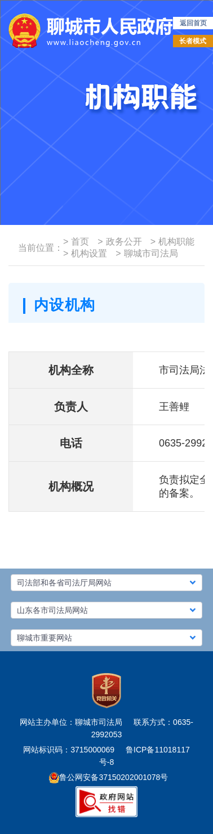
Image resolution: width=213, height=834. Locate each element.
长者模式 (192, 41)
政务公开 (119, 241)
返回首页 (193, 23)
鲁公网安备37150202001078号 (108, 777)
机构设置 (85, 253)
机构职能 (172, 241)
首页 (76, 241)
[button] (106, 582)
